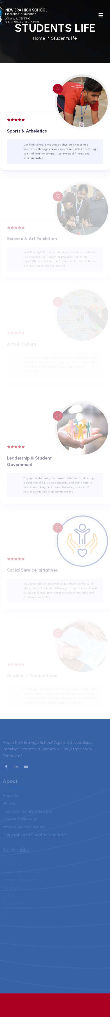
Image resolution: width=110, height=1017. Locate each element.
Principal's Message (20, 820)
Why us (9, 804)
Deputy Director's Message (27, 812)
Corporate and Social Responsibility (35, 835)
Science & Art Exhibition (32, 240)
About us (11, 796)
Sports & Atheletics (27, 131)
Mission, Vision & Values (24, 828)
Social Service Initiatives (32, 571)
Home (39, 38)
